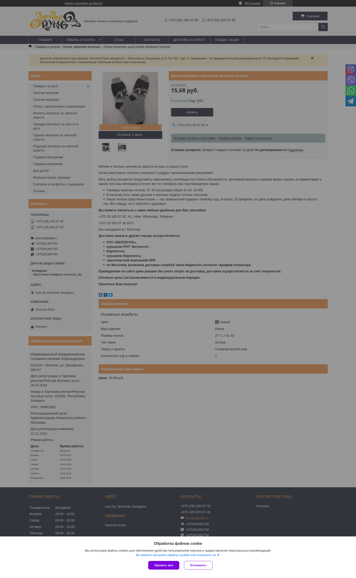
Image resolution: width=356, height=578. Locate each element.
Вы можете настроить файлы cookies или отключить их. (176, 555)
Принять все (163, 565)
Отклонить (198, 565)
